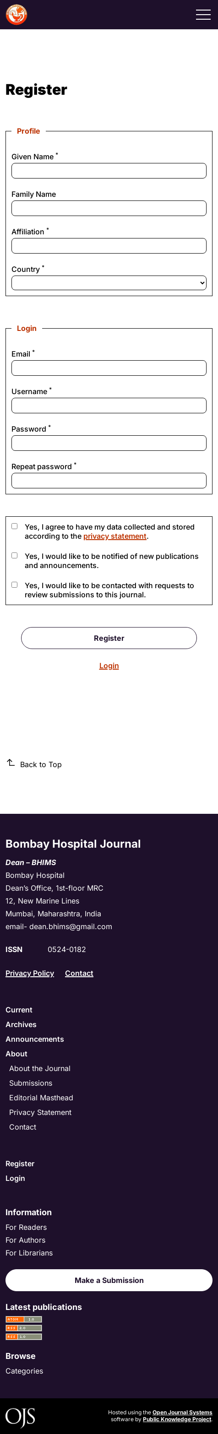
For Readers (26, 1227)
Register (109, 638)
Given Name (50, 156)
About (16, 1053)
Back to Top (33, 764)
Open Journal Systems (183, 1412)
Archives (21, 1024)
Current (19, 1009)
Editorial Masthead (41, 1097)
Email (38, 353)
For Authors (25, 1240)
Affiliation (45, 231)
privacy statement (115, 536)
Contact (79, 973)
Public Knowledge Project (177, 1419)
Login (109, 665)
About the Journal (40, 1068)
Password (46, 428)
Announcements (34, 1039)
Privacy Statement (40, 1112)
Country (43, 269)
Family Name (33, 194)
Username (46, 391)
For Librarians (29, 1252)
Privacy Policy (29, 973)
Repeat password (59, 466)
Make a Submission (109, 1280)
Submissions (30, 1083)
